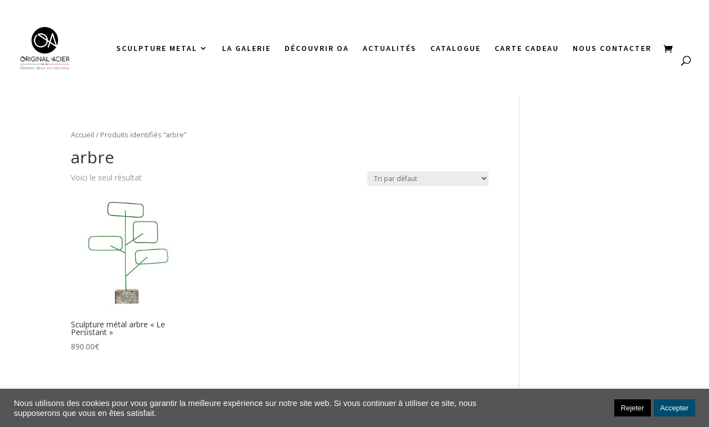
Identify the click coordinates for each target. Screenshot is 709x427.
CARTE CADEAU (527, 48)
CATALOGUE (455, 48)
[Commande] (428, 178)
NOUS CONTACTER (612, 48)
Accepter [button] (674, 408)
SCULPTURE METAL (156, 48)
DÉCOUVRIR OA (317, 48)
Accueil (82, 135)
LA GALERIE (246, 48)
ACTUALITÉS (390, 48)
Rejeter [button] (632, 408)
